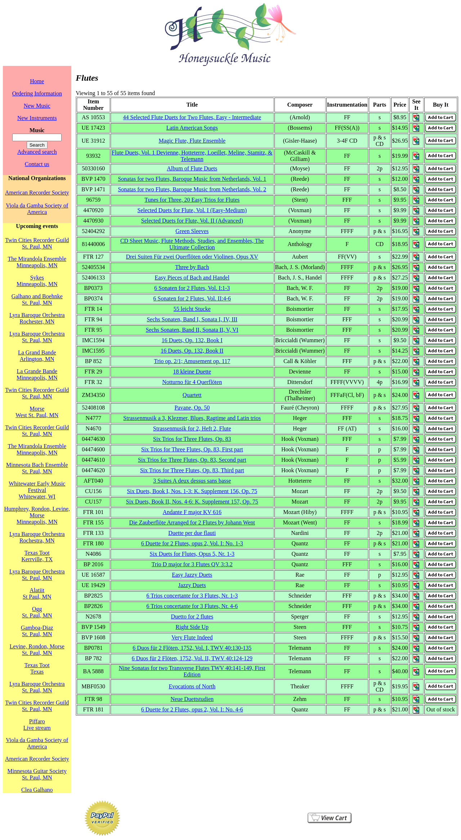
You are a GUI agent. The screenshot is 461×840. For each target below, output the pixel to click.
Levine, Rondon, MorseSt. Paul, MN (37, 649)
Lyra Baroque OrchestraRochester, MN (37, 318)
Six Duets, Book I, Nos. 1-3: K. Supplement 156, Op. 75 (192, 491)
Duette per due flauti (192, 533)
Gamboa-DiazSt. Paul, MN (37, 631)
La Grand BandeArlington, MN (37, 355)
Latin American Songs (192, 128)
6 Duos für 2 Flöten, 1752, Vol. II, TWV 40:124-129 (192, 658)
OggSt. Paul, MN (37, 612)
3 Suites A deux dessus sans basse (192, 481)
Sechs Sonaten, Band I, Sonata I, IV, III (192, 319)
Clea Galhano (37, 790)
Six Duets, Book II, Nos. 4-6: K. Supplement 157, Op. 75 (192, 502)
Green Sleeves (192, 231)
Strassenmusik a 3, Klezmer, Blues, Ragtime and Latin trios (192, 418)
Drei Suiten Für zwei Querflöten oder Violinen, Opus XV (192, 257)
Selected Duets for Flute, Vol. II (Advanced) (192, 221)
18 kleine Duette (192, 371)
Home (37, 81)
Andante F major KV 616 (192, 512)
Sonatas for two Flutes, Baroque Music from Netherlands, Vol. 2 (192, 189)
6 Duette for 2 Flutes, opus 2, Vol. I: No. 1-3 (192, 543)
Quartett (192, 395)
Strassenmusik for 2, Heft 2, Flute (192, 428)
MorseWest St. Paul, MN (36, 412)
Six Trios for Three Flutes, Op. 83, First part (192, 449)
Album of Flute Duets (192, 168)
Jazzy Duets (192, 585)
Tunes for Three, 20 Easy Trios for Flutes (192, 200)
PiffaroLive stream (37, 724)
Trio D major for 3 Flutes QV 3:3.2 (192, 564)
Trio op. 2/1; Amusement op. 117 (192, 361)
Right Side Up (192, 627)
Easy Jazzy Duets (192, 575)
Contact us (37, 164)
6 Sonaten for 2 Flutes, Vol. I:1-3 (192, 288)
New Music (37, 106)
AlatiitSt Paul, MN (37, 593)
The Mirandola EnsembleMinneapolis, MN (37, 262)
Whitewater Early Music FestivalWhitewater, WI (37, 490)
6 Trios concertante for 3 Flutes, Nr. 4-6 (192, 606)
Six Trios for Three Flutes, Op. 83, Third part (192, 470)
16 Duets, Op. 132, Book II (192, 351)
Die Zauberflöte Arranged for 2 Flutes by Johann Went (192, 522)
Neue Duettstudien (192, 699)
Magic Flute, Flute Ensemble (191, 141)
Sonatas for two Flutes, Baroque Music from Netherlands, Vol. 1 (192, 179)
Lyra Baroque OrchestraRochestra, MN (37, 537)
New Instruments (37, 118)
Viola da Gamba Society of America (37, 208)
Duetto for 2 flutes (192, 616)
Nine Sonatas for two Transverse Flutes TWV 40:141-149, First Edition (192, 671)
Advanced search (37, 152)
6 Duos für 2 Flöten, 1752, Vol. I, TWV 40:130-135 (192, 648)
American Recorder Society (37, 192)
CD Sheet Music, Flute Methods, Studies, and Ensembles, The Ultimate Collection (192, 244)
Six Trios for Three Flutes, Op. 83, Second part (192, 460)
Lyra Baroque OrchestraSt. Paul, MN (37, 337)
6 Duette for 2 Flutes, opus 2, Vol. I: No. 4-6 (192, 709)
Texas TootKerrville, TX (37, 556)
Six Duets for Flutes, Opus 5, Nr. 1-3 (192, 554)
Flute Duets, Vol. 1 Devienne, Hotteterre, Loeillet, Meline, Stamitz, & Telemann (192, 155)
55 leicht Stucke (192, 309)
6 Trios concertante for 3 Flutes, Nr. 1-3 (192, 596)
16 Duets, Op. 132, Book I (192, 340)
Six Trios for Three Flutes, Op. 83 (192, 439)
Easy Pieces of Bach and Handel (192, 277)
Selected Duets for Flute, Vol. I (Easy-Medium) (192, 210)
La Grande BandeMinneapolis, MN (37, 374)
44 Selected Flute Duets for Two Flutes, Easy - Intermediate (192, 117)
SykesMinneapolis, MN (37, 280)
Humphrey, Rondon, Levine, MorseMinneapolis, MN (37, 515)
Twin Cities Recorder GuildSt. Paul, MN (37, 243)
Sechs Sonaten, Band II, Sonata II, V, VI (192, 330)
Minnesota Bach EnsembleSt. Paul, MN (37, 468)
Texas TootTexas (37, 668)
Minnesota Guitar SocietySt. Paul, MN (37, 774)
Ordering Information (37, 93)
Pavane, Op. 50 (192, 408)
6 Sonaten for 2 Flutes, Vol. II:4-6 (192, 298)
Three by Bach (192, 267)
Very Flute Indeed (192, 637)
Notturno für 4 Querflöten (192, 382)
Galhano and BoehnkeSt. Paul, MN (37, 299)
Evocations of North (192, 686)
